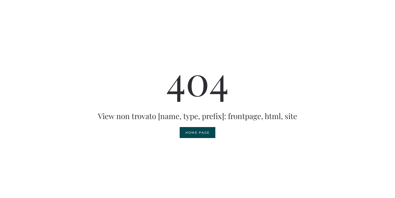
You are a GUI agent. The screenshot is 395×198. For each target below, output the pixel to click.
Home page (197, 132)
